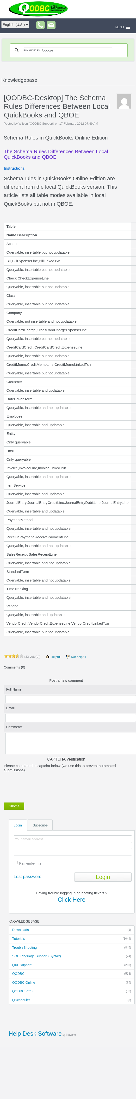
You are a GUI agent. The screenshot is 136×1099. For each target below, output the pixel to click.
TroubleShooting (71, 947)
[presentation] (40, 786)
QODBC (71, 973)
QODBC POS (71, 991)
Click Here (71, 899)
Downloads (71, 930)
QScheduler (71, 1000)
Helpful (53, 657)
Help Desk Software (35, 1033)
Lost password (28, 876)
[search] (68, 50)
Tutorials (71, 938)
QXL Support (71, 965)
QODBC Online (71, 982)
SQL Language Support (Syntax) (71, 956)
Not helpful (75, 657)
